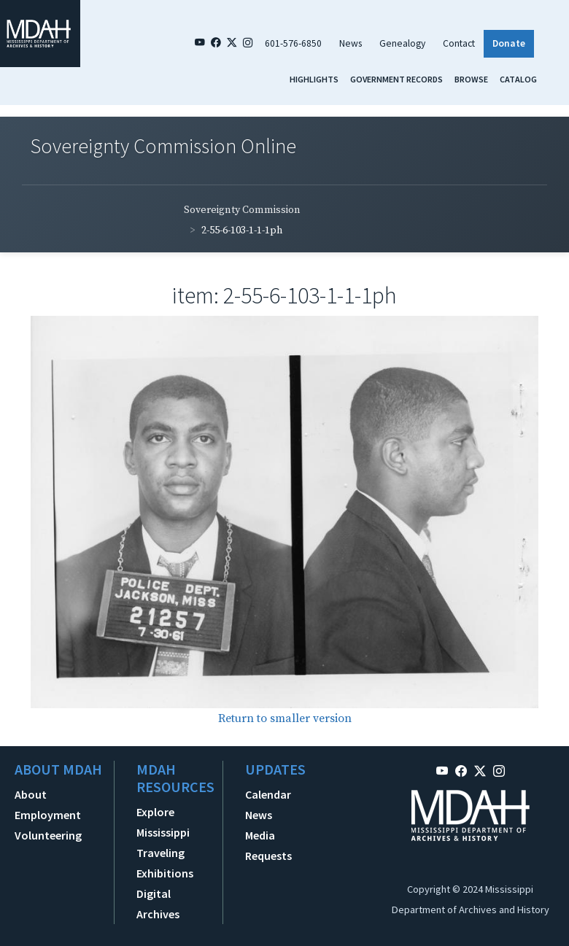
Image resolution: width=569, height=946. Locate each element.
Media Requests (268, 845)
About (31, 794)
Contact (459, 43)
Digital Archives (157, 903)
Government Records (396, 79)
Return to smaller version (285, 718)
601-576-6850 (293, 43)
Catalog (518, 79)
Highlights (314, 79)
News (350, 43)
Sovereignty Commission (242, 210)
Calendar (268, 794)
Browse (471, 79)
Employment (48, 814)
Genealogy (402, 43)
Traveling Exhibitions (164, 862)
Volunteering (48, 835)
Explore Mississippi (163, 822)
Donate (508, 43)
